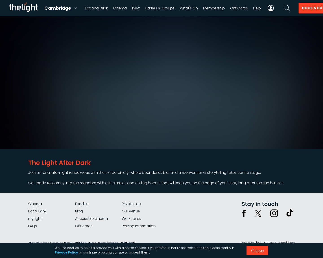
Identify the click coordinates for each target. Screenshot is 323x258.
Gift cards (83, 226)
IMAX (136, 8)
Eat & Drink (37, 211)
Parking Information (139, 226)
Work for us (131, 218)
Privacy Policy (66, 252)
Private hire (131, 203)
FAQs (32, 226)
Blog (79, 211)
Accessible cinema (91, 218)
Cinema (35, 203)
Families (82, 203)
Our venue (131, 211)
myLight (35, 218)
